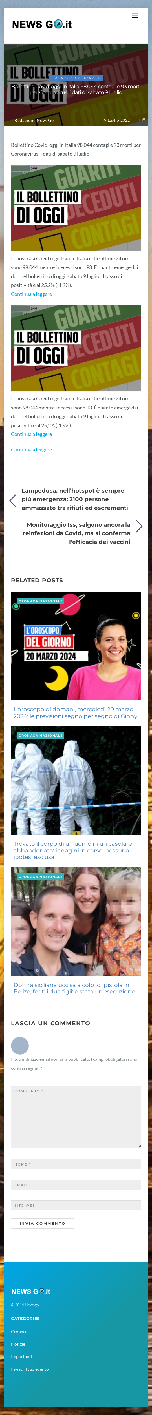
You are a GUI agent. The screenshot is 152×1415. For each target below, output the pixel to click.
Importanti (21, 1356)
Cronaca (19, 1331)
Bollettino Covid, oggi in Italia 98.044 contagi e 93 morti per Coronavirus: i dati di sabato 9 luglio (75, 89)
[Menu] (135, 15)
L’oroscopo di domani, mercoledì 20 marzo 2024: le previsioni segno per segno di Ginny (75, 712)
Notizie (18, 1344)
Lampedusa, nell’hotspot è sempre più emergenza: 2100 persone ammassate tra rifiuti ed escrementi (75, 499)
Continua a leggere (31, 294)
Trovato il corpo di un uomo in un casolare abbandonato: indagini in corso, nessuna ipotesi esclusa (73, 850)
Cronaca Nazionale (76, 78)
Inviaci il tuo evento (30, 1369)
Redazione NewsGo (34, 120)
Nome (22, 1164)
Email (22, 1185)
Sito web (24, 1205)
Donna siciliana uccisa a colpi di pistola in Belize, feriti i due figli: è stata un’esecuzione (74, 988)
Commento (28, 1091)
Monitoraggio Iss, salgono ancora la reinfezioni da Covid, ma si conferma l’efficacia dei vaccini (76, 533)
